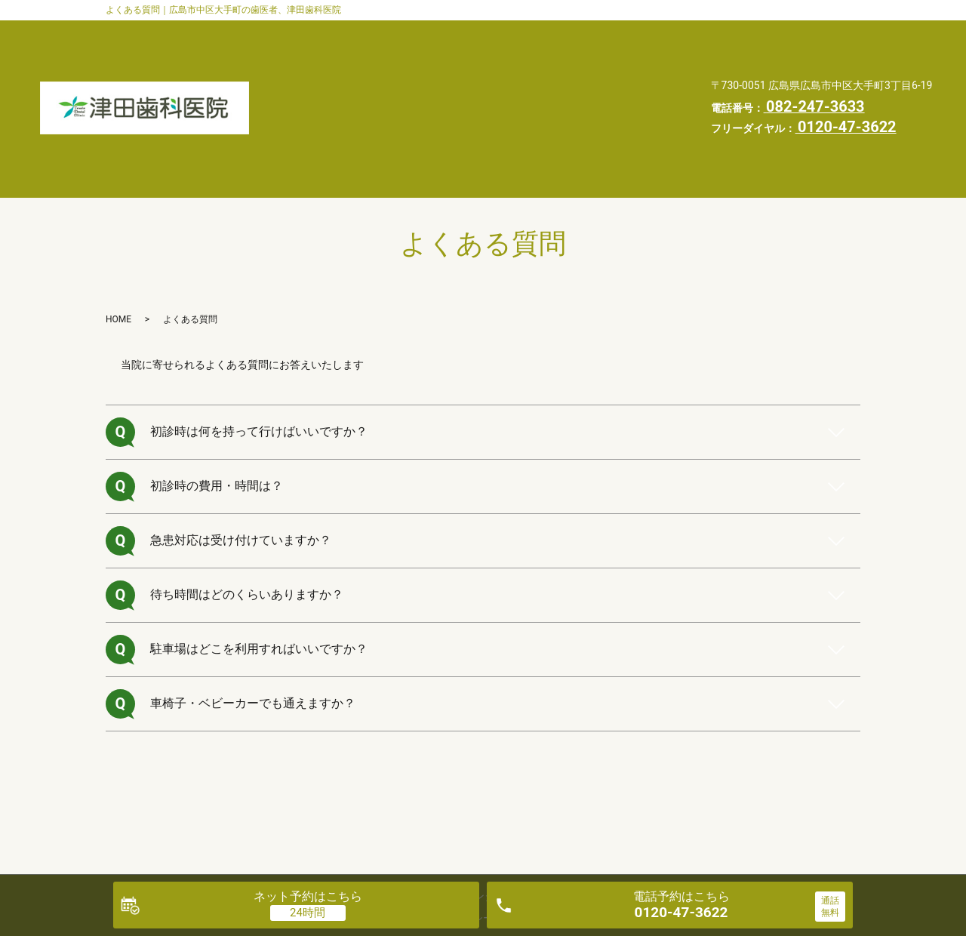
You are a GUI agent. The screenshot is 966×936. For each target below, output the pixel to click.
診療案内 (603, 34)
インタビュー (442, 63)
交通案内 (336, 63)
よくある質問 (558, 63)
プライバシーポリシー (370, 119)
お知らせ (465, 91)
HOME (552, 91)
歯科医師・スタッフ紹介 (376, 34)
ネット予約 (308, 896)
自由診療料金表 (353, 91)
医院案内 (510, 34)
